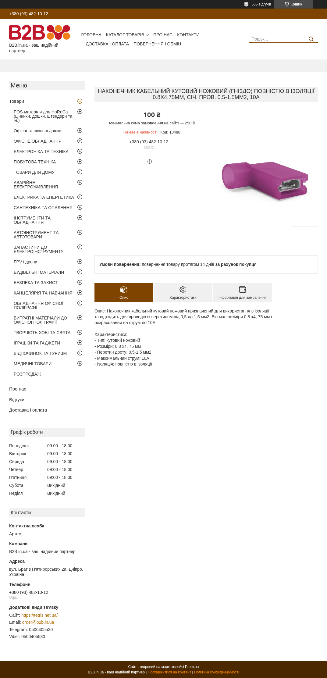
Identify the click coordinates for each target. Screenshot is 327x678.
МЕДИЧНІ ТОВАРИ (33, 363)
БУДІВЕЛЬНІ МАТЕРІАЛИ (39, 272)
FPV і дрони (25, 261)
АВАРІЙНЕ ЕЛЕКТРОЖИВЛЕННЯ (36, 184)
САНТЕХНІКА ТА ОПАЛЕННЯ (43, 207)
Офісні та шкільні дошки (38, 130)
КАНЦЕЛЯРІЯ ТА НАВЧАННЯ (43, 293)
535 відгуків (261, 4)
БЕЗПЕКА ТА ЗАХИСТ (36, 282)
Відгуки (16, 399)
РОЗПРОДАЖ (27, 374)
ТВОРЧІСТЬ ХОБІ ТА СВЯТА (42, 332)
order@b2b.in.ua (38, 622)
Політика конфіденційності (216, 672)
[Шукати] (311, 39)
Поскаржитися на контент (169, 672)
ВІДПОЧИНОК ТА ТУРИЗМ (40, 353)
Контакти (188, 34)
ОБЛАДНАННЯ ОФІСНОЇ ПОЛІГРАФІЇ (38, 305)
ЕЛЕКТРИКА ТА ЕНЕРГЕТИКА (44, 197)
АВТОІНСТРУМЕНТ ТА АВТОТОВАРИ (36, 234)
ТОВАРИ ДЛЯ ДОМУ (34, 172)
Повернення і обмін (157, 43)
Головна (91, 34)
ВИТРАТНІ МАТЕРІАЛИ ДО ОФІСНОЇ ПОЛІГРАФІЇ (40, 320)
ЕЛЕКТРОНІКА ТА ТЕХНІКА (41, 151)
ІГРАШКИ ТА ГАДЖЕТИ (37, 343)
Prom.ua (192, 667)
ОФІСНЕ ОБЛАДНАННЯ (38, 141)
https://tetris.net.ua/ (39, 615)
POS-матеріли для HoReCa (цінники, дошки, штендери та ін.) (43, 116)
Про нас (162, 34)
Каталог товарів (125, 34)
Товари (16, 101)
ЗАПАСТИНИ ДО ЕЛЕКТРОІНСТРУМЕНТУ (38, 249)
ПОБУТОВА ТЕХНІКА (35, 161)
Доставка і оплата (107, 43)
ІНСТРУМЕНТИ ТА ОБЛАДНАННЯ (32, 220)
